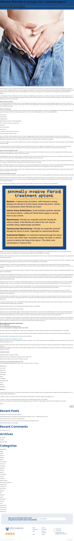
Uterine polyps (21, 401)
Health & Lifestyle (3, 480)
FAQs (34, 534)
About (34, 528)
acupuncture (29, 401)
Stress (1, 503)
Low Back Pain (3, 486)
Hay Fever (2, 476)
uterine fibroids (14, 401)
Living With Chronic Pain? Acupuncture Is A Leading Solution (12, 418)
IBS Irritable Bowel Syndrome (6, 482)
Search (1, 403)
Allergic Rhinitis (3, 449)
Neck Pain (2, 490)
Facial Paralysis (3, 474)
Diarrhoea (2, 470)
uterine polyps (55, 401)
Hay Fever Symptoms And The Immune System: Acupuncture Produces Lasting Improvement (19, 420)
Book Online (44, 529)
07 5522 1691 (57, 529)
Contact (43, 528)
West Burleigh (3, 374)
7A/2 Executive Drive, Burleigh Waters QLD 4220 (60, 533)
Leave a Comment (62, 401)
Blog (34, 531)
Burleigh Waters (3, 366)
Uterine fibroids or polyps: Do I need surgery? (9, 422)
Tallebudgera (2, 378)
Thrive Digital (71, 539)
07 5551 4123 (57, 530)
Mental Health (3, 488)
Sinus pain (2, 501)
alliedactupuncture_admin (19, 5)
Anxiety (1, 453)
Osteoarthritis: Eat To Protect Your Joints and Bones (10, 414)
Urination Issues (3, 507)
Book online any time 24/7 (5, 340)
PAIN (1, 493)
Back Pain (2, 455)
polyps (44, 401)
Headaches (2, 478)
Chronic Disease (7, 401)
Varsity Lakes (2, 368)
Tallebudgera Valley (4, 380)
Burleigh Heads (3, 372)
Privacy (43, 534)
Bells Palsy (2, 457)
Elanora (1, 376)
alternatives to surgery (37, 401)
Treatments (35, 529)
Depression (2, 468)
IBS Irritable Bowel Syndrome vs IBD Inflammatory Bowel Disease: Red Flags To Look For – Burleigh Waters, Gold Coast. (24, 416)
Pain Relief (2, 495)
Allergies (1, 451)
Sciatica (1, 497)
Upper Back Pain (3, 505)
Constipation (2, 466)
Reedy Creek (2, 370)
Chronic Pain (2, 463)
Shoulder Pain (3, 499)
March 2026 (2, 437)
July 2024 (2, 439)
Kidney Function (3, 484)
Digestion (2, 472)
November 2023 (3, 442)
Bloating (1, 459)
